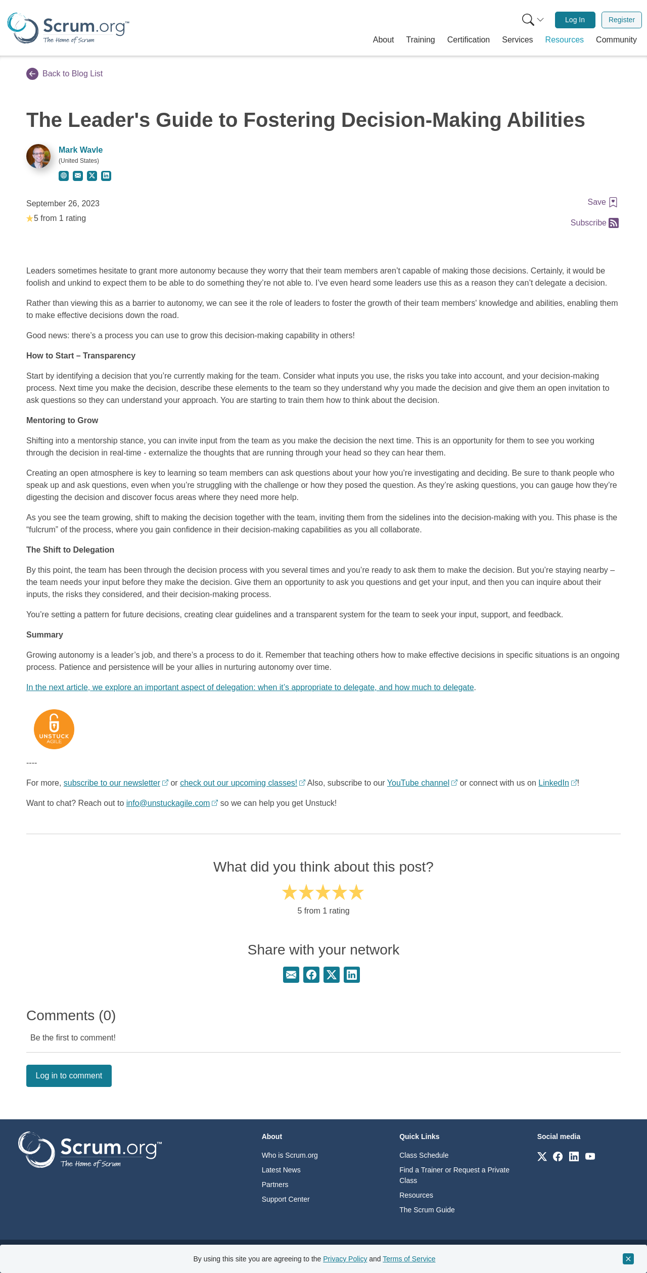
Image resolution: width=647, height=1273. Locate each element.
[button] (383, 40)
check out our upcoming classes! (238, 783)
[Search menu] (533, 20)
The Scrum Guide (427, 1210)
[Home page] (68, 28)
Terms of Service (409, 1259)
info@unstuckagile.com (168, 803)
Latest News (281, 1170)
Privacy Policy (345, 1259)
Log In (575, 20)
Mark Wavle (81, 150)
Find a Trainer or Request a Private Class (454, 1175)
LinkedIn (553, 783)
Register (622, 20)
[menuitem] (532, 20)
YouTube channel (418, 783)
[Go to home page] (90, 1149)
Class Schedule (423, 1155)
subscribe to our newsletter (112, 783)
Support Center (286, 1199)
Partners (275, 1184)
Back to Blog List (64, 74)
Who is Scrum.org (290, 1155)
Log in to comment (69, 1075)
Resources (416, 1195)
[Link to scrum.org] (542, 1156)
